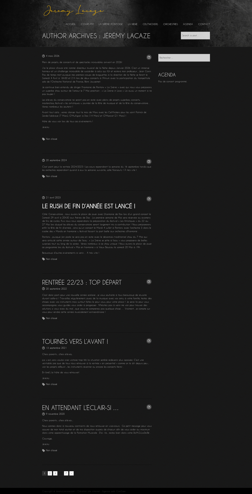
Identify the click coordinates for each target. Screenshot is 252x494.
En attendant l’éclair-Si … (78, 406)
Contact (204, 24)
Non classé (51, 139)
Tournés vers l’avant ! (73, 341)
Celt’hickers (150, 24)
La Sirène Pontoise (111, 24)
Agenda (188, 24)
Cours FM (87, 24)
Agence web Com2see (114, 490)
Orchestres (170, 24)
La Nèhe (132, 24)
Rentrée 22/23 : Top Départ (79, 282)
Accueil (71, 24)
